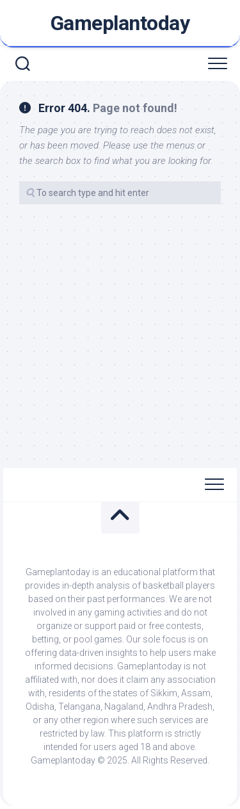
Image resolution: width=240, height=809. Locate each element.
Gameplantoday (120, 23)
